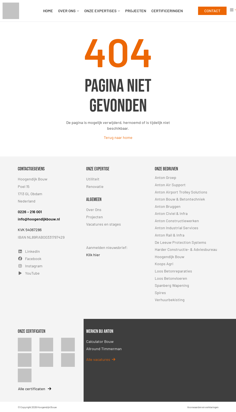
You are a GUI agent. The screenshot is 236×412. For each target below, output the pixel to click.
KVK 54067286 (30, 229)
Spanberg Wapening (172, 285)
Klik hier (93, 254)
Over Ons (93, 209)
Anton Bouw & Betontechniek (180, 199)
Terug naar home (118, 137)
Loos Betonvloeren (171, 278)
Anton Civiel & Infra (171, 213)
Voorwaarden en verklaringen (202, 407)
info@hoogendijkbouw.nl (39, 219)
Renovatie (95, 186)
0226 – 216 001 (30, 211)
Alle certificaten (34, 388)
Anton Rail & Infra (169, 235)
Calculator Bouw (100, 341)
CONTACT (212, 10)
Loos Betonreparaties (173, 271)
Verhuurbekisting (170, 299)
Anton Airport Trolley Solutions (181, 192)
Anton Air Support (170, 184)
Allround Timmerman (104, 348)
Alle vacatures (100, 359)
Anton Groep (165, 177)
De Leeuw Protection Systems (180, 242)
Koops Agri (164, 263)
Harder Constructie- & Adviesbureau (186, 249)
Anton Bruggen (167, 206)
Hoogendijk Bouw (169, 256)
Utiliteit (92, 179)
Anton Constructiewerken (177, 220)
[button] (231, 11)
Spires (160, 292)
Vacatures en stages (103, 224)
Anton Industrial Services (176, 227)
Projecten (94, 216)
